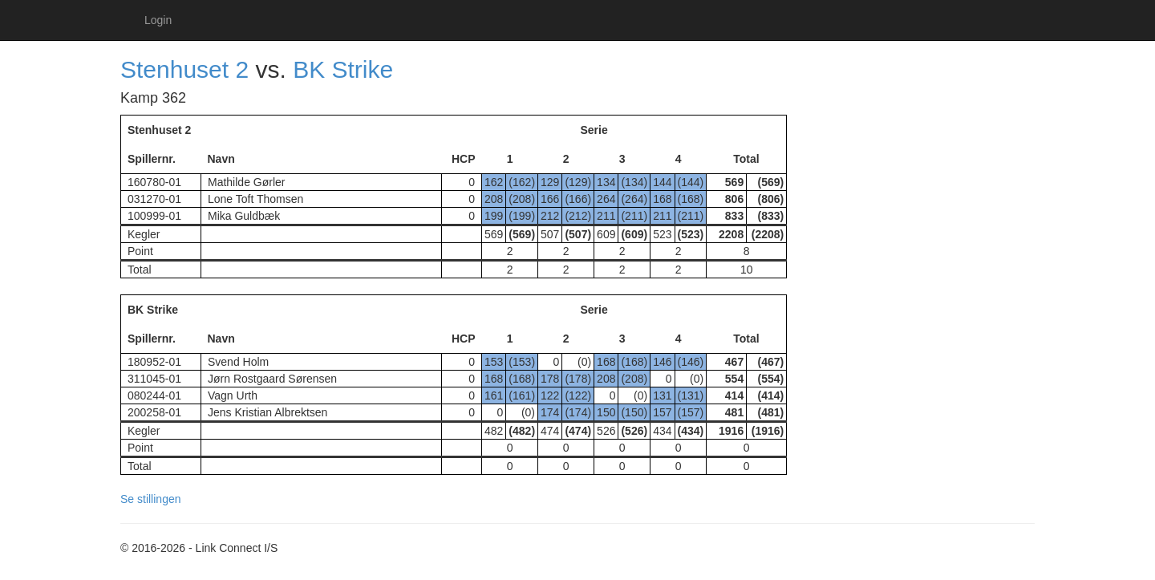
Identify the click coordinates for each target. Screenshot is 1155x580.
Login (158, 20)
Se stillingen (150, 499)
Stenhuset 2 (184, 69)
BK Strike (343, 69)
